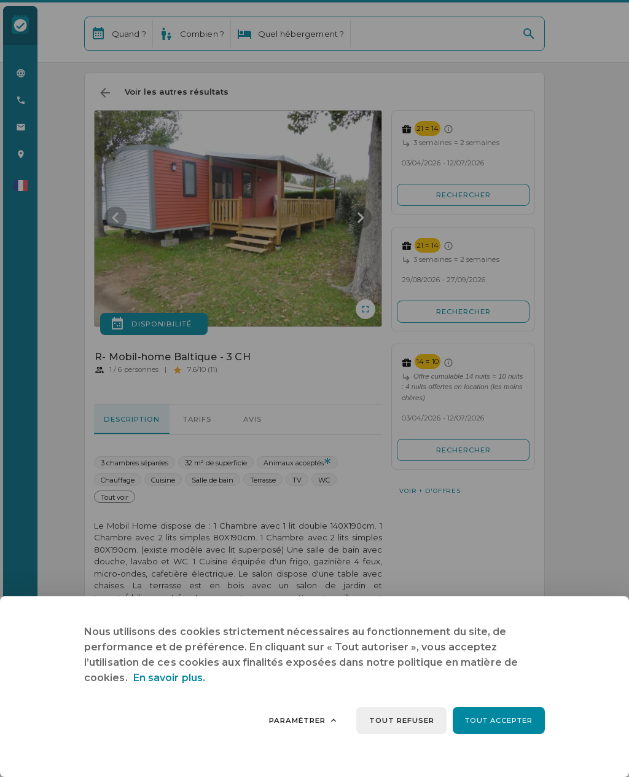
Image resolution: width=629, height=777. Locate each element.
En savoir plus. (169, 678)
